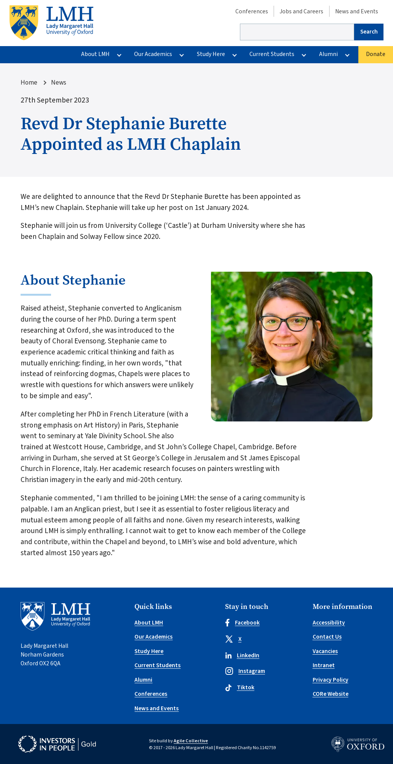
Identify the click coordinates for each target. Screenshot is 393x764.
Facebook (242, 622)
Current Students (271, 54)
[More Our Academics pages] (181, 54)
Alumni (328, 54)
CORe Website (330, 694)
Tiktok (239, 687)
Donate (375, 54)
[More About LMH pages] (119, 54)
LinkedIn (242, 655)
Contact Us (327, 637)
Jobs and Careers (301, 11)
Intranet (324, 665)
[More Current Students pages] (304, 54)
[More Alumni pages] (347, 54)
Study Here (211, 54)
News (58, 82)
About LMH (95, 54)
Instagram (245, 671)
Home (29, 82)
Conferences (251, 11)
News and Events (356, 11)
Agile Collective (191, 740)
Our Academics (153, 54)
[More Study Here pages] (234, 54)
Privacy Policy (330, 680)
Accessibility (329, 622)
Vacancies (325, 651)
